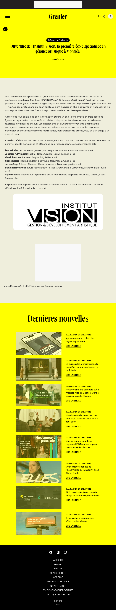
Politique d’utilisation (58, 595)
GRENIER (58, 601)
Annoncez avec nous (58, 582)
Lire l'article (73, 346)
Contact (58, 577)
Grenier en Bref (58, 586)
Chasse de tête (58, 573)
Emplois (58, 569)
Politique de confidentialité (58, 590)
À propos (58, 560)
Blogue (58, 564)
